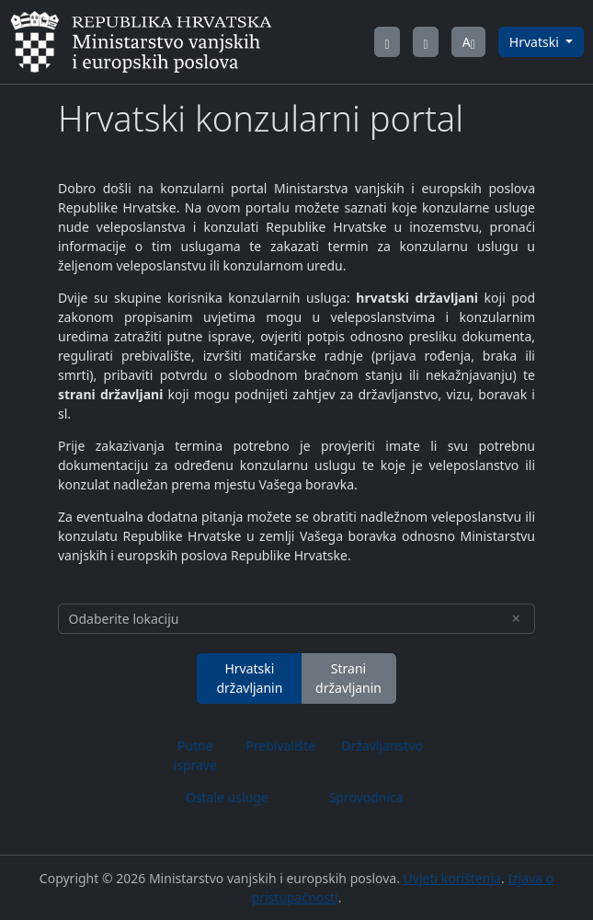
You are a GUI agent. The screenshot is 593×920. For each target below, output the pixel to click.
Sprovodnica (366, 797)
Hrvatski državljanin (249, 678)
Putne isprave (195, 755)
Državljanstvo (382, 745)
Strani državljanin (348, 678)
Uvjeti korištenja (452, 878)
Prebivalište (280, 745)
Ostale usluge (227, 797)
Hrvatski (536, 42)
